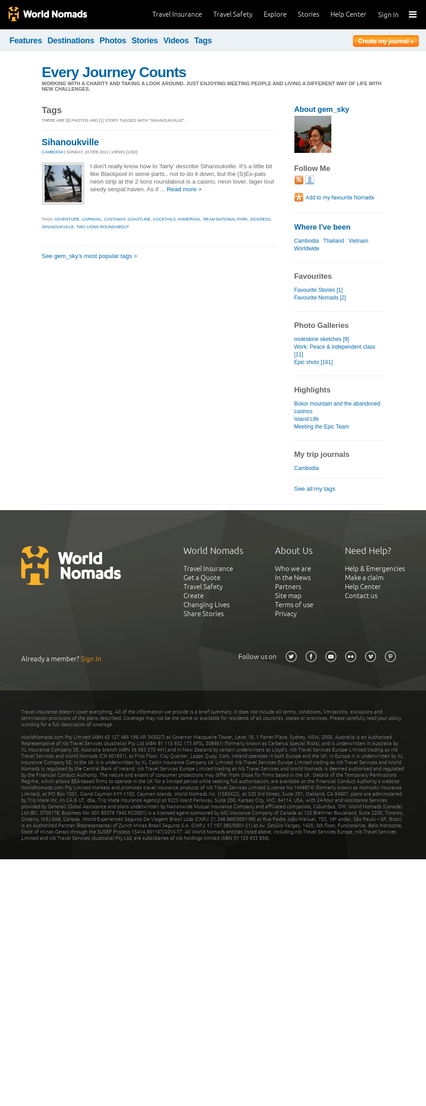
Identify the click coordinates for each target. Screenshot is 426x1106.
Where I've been (322, 227)
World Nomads (47, 14)
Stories (308, 14)
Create (193, 595)
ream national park (225, 219)
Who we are (293, 568)
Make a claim (364, 577)
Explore (275, 14)
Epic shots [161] (313, 362)
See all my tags (314, 488)
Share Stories (203, 614)
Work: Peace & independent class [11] (335, 351)
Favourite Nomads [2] (320, 298)
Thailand (333, 241)
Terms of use (294, 604)
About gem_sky (321, 109)
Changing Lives (206, 604)
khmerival (189, 219)
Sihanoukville (70, 142)
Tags (203, 40)
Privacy (286, 614)
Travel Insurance (177, 14)
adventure (67, 219)
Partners (288, 586)
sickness (260, 219)
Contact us (361, 595)
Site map (288, 595)
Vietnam (358, 241)
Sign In (388, 14)
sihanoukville (58, 227)
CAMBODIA (53, 152)
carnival (91, 219)
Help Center (348, 14)
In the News (293, 577)
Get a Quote (201, 577)
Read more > (184, 189)
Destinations (70, 40)
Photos (113, 40)
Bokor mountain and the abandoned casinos (337, 408)
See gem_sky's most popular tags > (89, 256)
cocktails (164, 219)
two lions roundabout (102, 227)
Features (25, 40)
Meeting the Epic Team (321, 427)
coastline (139, 219)
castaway (114, 219)
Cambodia (306, 241)
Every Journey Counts (114, 72)
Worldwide (307, 248)
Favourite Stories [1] (318, 290)
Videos (176, 40)
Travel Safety (232, 14)
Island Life (306, 419)
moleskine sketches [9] (321, 339)
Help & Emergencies (375, 568)
